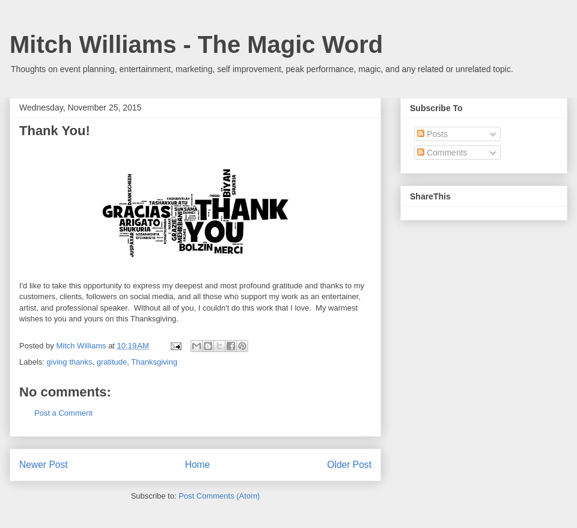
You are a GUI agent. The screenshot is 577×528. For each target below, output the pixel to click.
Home (197, 465)
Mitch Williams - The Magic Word (196, 44)
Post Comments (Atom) (219, 495)
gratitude (112, 361)
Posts (432, 134)
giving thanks (70, 361)
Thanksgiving (154, 361)
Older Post (349, 465)
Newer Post (43, 465)
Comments (442, 152)
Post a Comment (63, 412)
